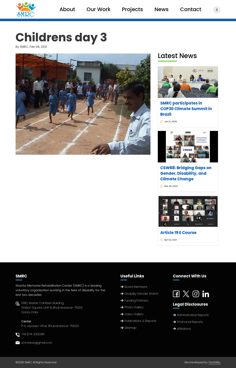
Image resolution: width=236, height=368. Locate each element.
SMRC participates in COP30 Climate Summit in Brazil (186, 108)
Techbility (214, 362)
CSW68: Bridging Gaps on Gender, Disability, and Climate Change (186, 173)
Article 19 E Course (178, 232)
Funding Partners (136, 300)
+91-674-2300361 (32, 334)
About (67, 9)
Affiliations (184, 329)
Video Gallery (134, 314)
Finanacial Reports (190, 322)
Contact (190, 9)
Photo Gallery (134, 307)
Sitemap (130, 328)
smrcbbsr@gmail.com (36, 343)
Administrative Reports (193, 315)
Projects (132, 9)
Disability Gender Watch (141, 294)
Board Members (136, 287)
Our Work (98, 9)
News (162, 9)
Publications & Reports (140, 321)
